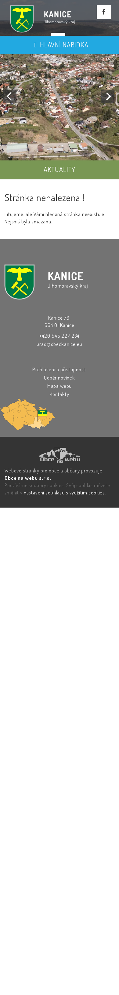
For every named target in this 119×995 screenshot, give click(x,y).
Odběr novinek (59, 377)
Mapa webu (59, 386)
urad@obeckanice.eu (59, 344)
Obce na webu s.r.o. (28, 478)
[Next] (107, 96)
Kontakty (59, 394)
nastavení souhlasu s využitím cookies (64, 493)
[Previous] (9, 96)
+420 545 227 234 (59, 335)
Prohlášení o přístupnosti (59, 369)
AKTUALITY (60, 169)
